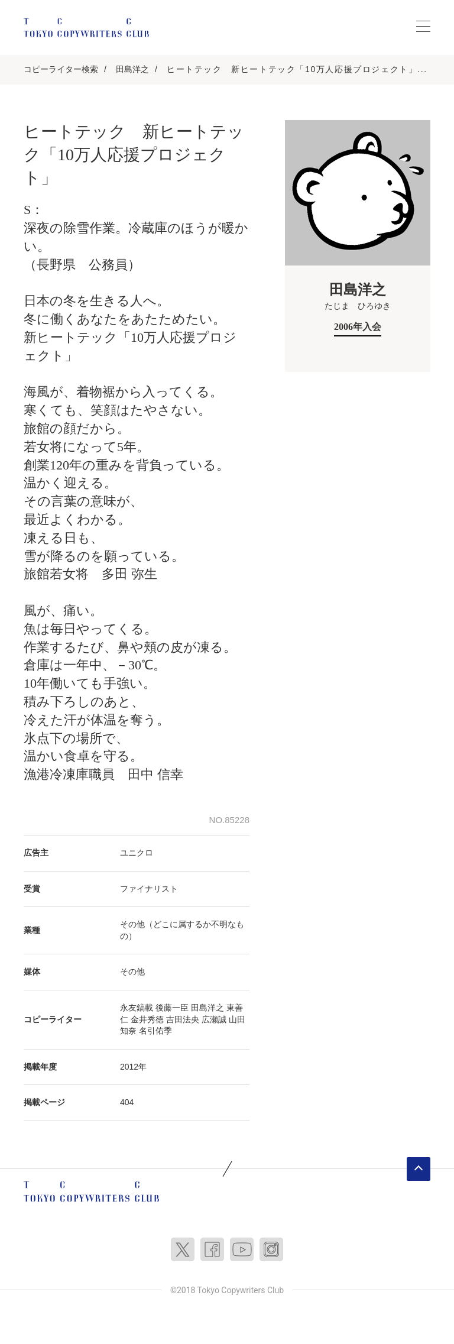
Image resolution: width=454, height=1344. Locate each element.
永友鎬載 (136, 1007)
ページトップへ (418, 1169)
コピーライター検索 (61, 69)
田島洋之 (132, 69)
